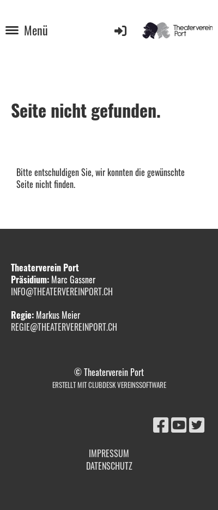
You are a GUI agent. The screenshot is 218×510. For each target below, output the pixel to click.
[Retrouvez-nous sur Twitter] (196, 423)
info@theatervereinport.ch (62, 291)
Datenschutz (109, 465)
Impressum (109, 453)
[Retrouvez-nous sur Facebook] (160, 423)
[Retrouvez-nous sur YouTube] (178, 423)
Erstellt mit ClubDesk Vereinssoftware (109, 385)
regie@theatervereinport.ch (65, 326)
